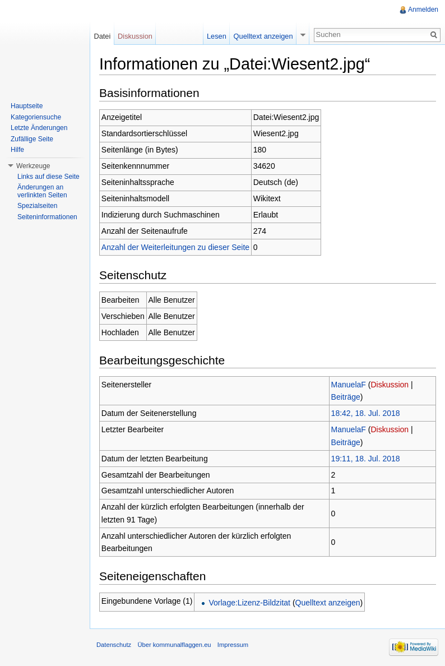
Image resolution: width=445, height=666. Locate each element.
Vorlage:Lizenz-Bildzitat (249, 602)
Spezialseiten (37, 206)
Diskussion (389, 384)
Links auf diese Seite (48, 177)
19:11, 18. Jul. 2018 (365, 458)
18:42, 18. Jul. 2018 (365, 413)
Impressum (232, 644)
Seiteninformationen (47, 217)
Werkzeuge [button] (33, 166)
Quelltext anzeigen (327, 602)
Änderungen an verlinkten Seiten (42, 191)
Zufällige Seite (32, 139)
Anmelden (423, 9)
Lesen (216, 36)
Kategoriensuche (36, 117)
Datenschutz (113, 644)
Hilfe (17, 150)
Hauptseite (27, 106)
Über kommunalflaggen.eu (174, 644)
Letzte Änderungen (39, 128)
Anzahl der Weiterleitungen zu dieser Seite (175, 247)
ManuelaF (348, 384)
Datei (102, 36)
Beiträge (345, 396)
